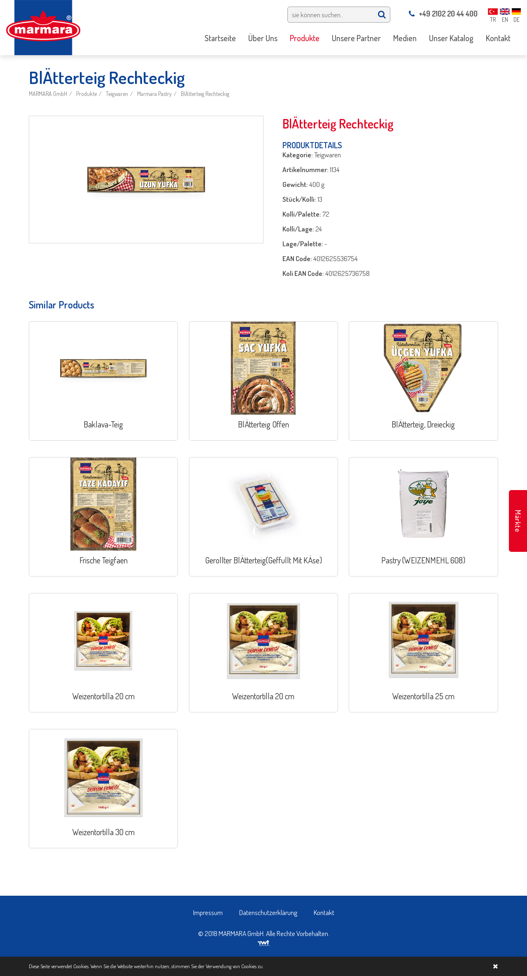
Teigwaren (117, 93)
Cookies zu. (252, 966)
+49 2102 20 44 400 (443, 13)
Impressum (208, 912)
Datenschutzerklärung (268, 912)
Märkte (517, 521)
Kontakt (324, 912)
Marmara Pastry (154, 93)
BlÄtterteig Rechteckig (205, 93)
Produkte (86, 93)
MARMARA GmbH (48, 93)
